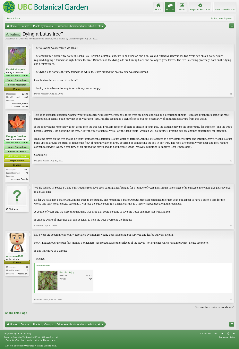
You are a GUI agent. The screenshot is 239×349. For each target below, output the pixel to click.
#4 (231, 300)
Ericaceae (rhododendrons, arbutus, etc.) (38, 38)
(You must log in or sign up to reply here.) (214, 308)
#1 (231, 106)
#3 (231, 226)
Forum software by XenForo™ (31, 338)
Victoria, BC (22, 274)
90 (27, 268)
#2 (231, 179)
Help (216, 334)
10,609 (25, 94)
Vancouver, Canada (19, 180)
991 (26, 170)
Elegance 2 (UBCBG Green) (17, 334)
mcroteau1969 (14, 257)
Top (228, 334)
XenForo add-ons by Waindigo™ (20, 346)
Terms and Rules (227, 338)
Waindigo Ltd (50, 346)
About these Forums (225, 9)
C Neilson (12, 209)
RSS (233, 334)
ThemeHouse (49, 341)
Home (222, 334)
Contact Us (205, 334)
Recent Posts (13, 18)
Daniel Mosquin (76, 38)
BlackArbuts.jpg (66, 273)
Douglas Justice (16, 136)
